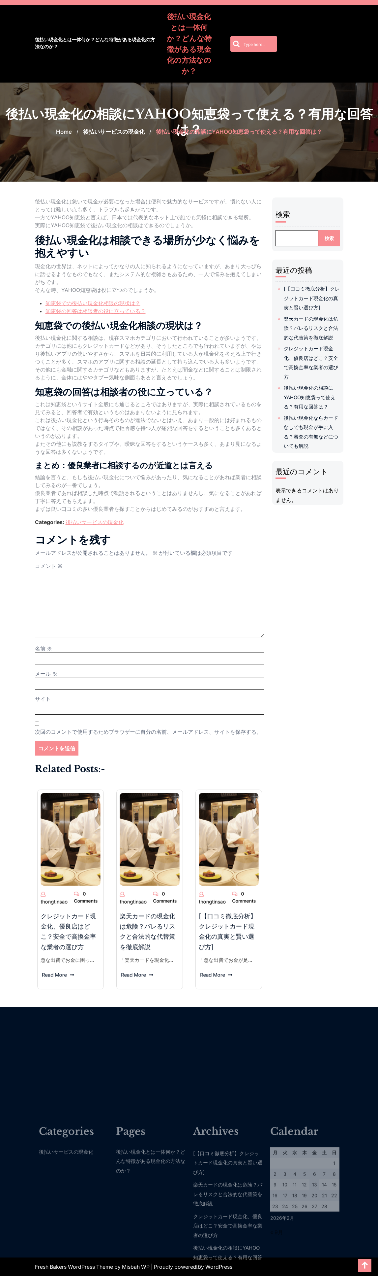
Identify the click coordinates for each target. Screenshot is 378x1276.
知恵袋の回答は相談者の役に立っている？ (95, 311)
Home (64, 131)
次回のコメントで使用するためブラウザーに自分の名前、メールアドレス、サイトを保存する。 (148, 731)
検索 (288, 214)
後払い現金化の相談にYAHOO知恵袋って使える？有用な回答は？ (315, 397)
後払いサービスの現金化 (114, 131)
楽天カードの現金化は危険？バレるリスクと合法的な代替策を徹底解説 (316, 328)
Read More (66, 920)
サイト (43, 698)
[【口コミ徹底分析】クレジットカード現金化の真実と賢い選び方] (317, 298)
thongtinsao (64, 892)
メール (46, 673)
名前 (43, 648)
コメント (49, 566)
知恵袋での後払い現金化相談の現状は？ (92, 303)
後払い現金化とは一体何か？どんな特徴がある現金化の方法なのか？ (95, 43)
